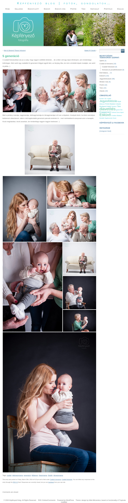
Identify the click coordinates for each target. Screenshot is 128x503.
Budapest (103, 106)
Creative (113, 115)
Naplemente (108, 118)
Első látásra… (105, 73)
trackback (51, 482)
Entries (44, 500)
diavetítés (108, 109)
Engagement (105, 112)
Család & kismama (55, 479)
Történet (113, 112)
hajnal (122, 112)
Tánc (101, 88)
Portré (102, 85)
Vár (105, 98)
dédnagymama (17, 475)
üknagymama (58, 475)
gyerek (118, 109)
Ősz (121, 109)
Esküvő (102, 76)
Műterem (35, 475)
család (9, 475)
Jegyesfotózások (105, 79)
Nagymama (43, 475)
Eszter (114, 118)
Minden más (104, 82)
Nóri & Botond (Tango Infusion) (15, 50)
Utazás (102, 91)
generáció (27, 475)
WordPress (70, 500)
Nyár (119, 101)
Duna (118, 112)
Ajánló (102, 61)
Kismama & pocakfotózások (112, 70)
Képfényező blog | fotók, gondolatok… (64, 3)
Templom (113, 106)
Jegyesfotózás (108, 101)
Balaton (113, 104)
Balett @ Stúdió (90, 50)
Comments (52, 500)
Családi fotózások (67, 479)
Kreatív (102, 98)
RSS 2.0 (15, 482)
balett (109, 106)
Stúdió (50, 475)
